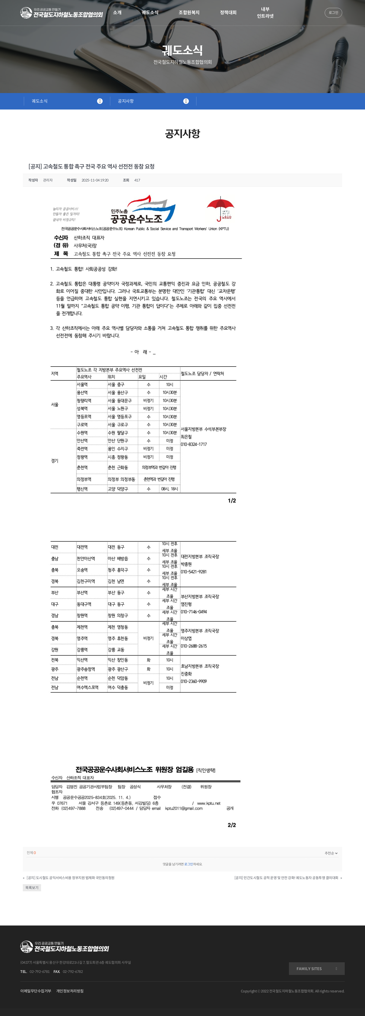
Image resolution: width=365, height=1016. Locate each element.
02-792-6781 (40, 971)
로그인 (188, 864)
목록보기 (32, 887)
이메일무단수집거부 (35, 991)
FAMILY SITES (309, 968)
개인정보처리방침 (70, 991)
